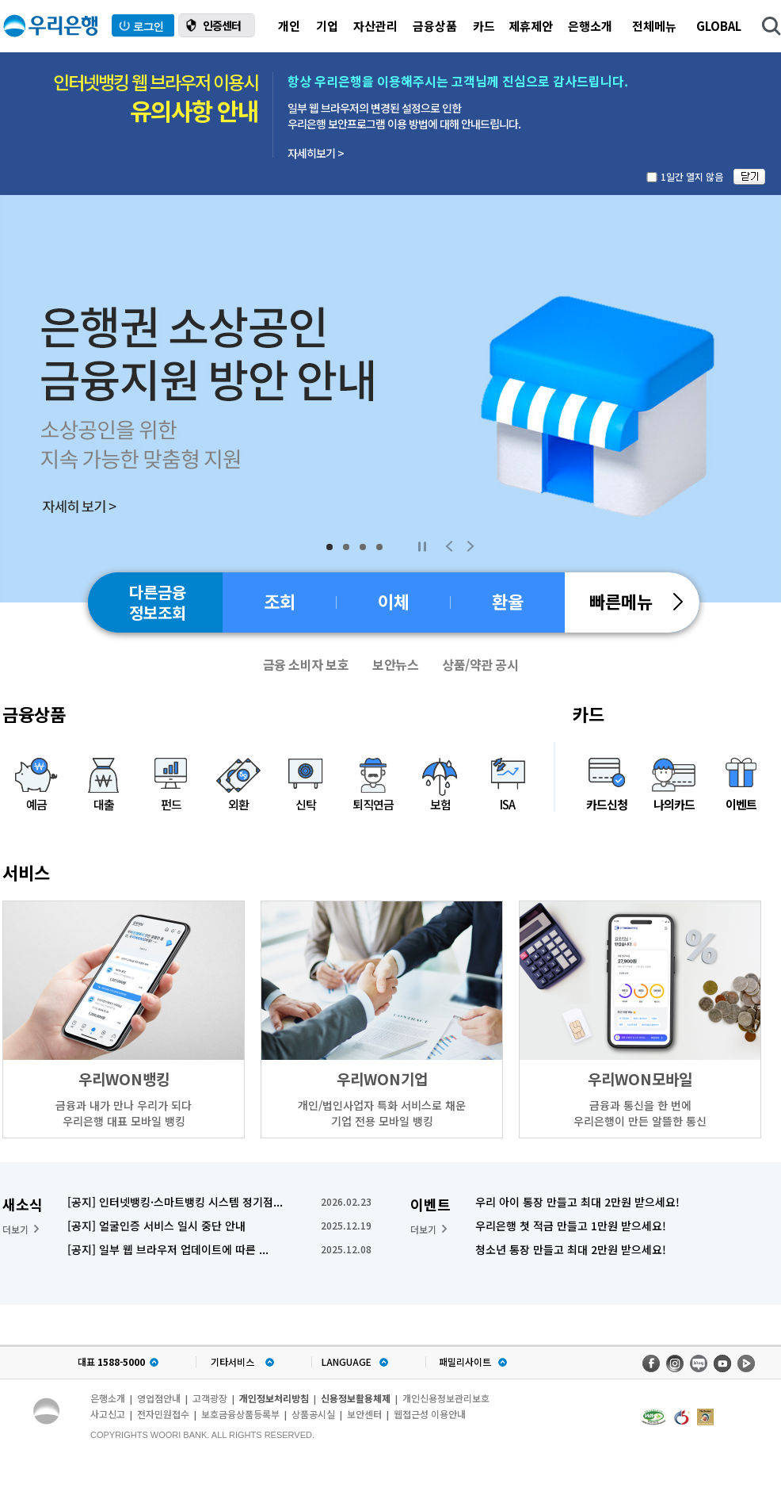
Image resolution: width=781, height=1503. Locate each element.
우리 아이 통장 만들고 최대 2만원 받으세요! (577, 1202)
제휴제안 (531, 26)
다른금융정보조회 (157, 602)
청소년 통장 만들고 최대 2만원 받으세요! (570, 1249)
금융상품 (435, 26)
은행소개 (590, 26)
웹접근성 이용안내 (430, 1414)
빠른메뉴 (636, 601)
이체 (394, 601)
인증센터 (222, 25)
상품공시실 (313, 1414)
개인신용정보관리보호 (446, 1398)
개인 (289, 26)
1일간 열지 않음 (692, 176)
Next (470, 546)
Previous (449, 546)
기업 (327, 26)
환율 (508, 601)
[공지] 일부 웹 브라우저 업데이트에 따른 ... (168, 1249)
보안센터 (364, 1414)
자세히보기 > (316, 153)
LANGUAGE (346, 1361)
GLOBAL (718, 26)
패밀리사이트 (465, 1361)
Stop (422, 546)
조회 (279, 601)
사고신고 (107, 1414)
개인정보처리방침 (274, 1398)
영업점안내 (159, 1398)
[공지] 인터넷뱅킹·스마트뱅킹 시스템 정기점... (175, 1202)
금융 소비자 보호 (306, 664)
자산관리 (375, 26)
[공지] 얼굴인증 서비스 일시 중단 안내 (156, 1225)
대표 (111, 1361)
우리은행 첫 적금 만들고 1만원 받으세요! (570, 1225)
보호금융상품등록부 (240, 1414)
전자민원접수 (163, 1414)
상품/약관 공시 (480, 664)
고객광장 (209, 1398)
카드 (484, 26)
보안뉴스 (395, 664)
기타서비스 (232, 1361)
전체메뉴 (654, 26)
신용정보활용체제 (355, 1398)
